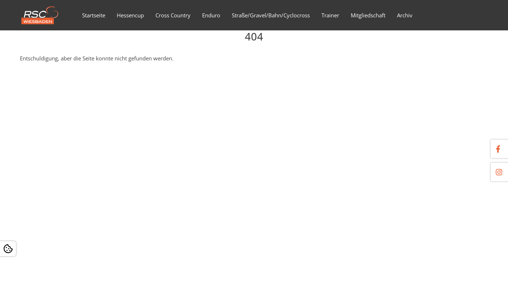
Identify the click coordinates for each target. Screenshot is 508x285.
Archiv (405, 15)
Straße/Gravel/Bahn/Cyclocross (271, 15)
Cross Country (173, 15)
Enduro (211, 15)
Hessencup (130, 15)
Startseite (93, 15)
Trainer (330, 15)
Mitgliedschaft (368, 15)
